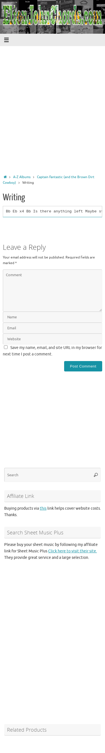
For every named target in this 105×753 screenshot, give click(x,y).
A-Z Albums (22, 177)
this (43, 508)
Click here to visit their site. (72, 551)
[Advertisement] (52, 118)
